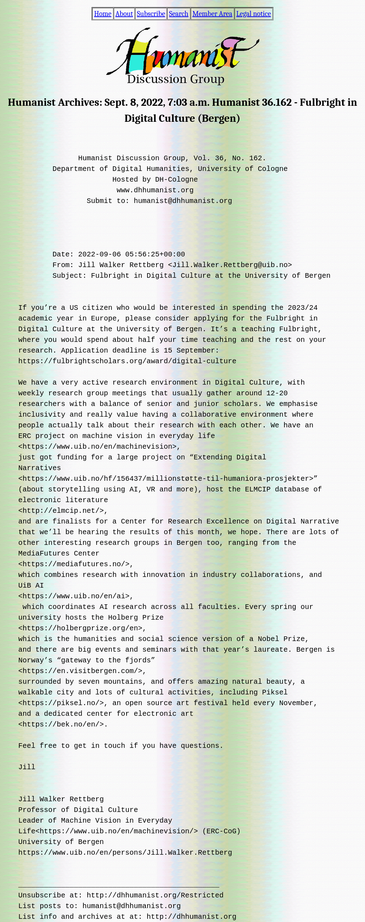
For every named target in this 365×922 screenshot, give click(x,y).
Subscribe (151, 14)
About (124, 14)
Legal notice (253, 14)
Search (178, 14)
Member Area (212, 14)
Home (103, 14)
